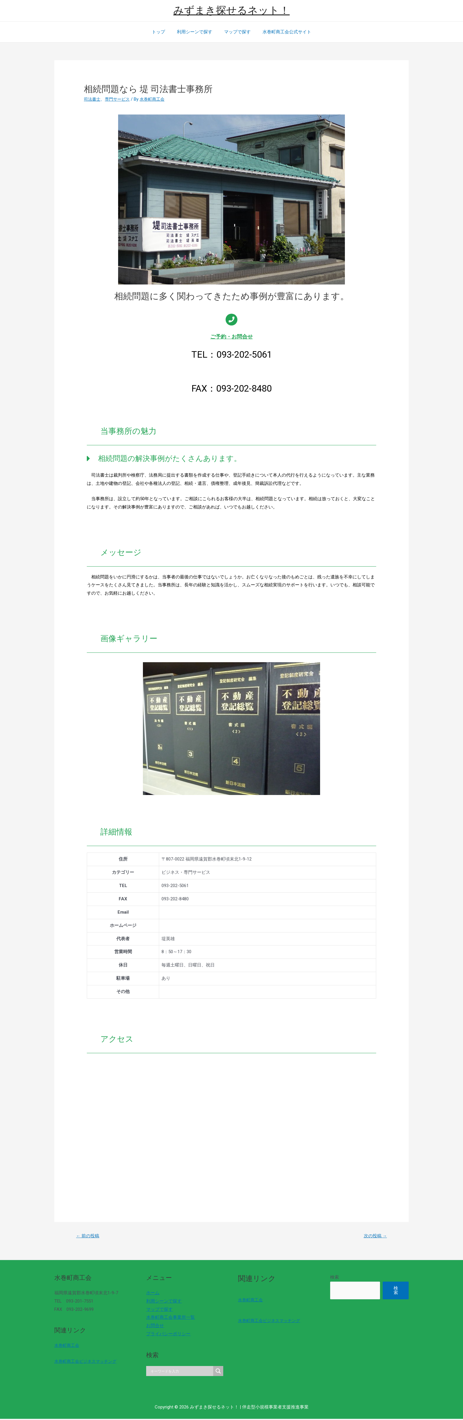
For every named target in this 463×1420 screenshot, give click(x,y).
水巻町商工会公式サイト (282, 32)
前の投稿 (89, 1236)
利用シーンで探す (196, 32)
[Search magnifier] (215, 1372)
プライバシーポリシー (167, 1334)
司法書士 (93, 99)
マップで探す (236, 32)
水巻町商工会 (67, 1346)
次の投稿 (373, 1236)
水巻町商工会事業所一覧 (169, 1318)
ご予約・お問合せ (231, 336)
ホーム (151, 1293)
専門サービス (119, 99)
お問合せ (153, 1326)
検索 (329, 1278)
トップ (162, 32)
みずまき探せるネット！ (231, 10)
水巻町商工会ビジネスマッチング (87, 1362)
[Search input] (179, 1372)
